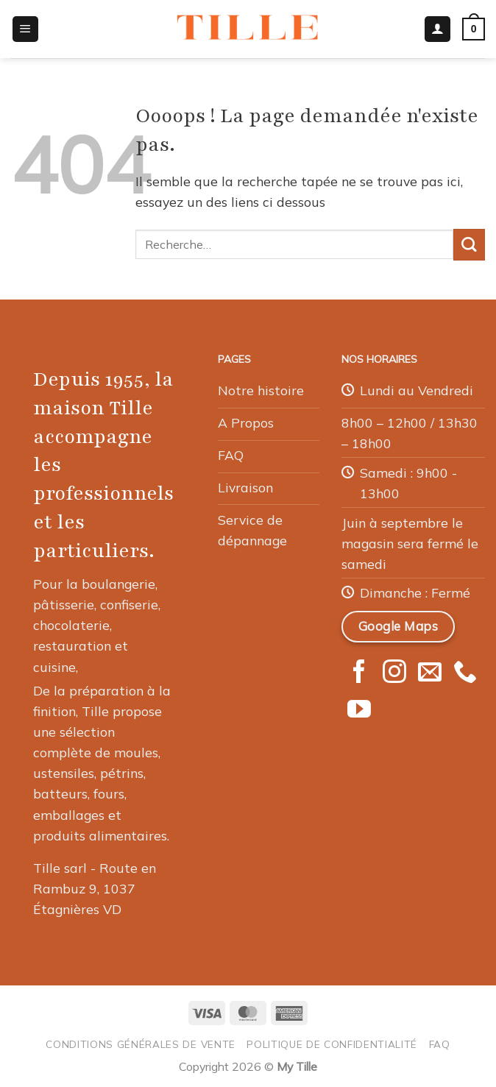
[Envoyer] (469, 245)
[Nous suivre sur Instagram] (394, 673)
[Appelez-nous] (465, 673)
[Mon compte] (437, 29)
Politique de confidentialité (332, 1044)
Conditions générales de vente (140, 1044)
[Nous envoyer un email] (430, 673)
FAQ (439, 1044)
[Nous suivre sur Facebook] (359, 673)
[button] (25, 29)
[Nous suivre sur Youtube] (359, 711)
